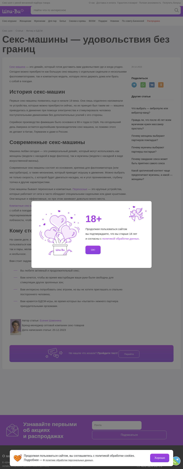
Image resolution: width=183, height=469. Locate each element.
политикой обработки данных (120, 238)
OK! (92, 249)
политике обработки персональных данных (74, 459)
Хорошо (159, 457)
